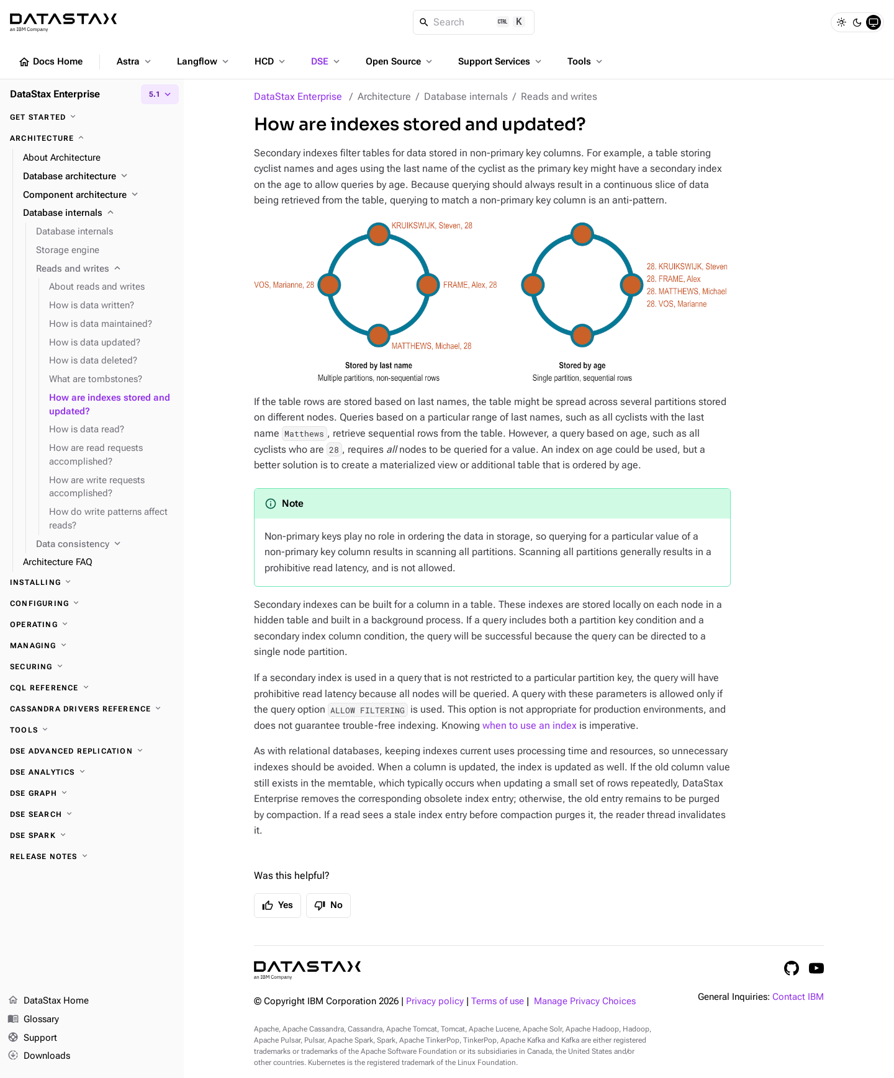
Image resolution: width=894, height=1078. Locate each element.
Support (32, 1038)
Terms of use (497, 1001)
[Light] (841, 22)
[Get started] (92, 117)
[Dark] (857, 22)
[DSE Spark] (92, 835)
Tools (586, 61)
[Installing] (92, 582)
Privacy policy (435, 1001)
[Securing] (92, 666)
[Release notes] (92, 856)
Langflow (204, 61)
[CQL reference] (92, 687)
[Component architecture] (98, 195)
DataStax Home (48, 1001)
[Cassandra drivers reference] (92, 708)
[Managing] (92, 645)
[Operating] (92, 624)
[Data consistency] (105, 544)
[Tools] (92, 730)
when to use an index (529, 725)
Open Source (400, 61)
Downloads (38, 1056)
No (328, 905)
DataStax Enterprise (298, 96)
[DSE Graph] (92, 793)
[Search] (474, 22)
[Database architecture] (98, 176)
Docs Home (50, 62)
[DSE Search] (92, 814)
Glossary (33, 1020)
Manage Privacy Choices (585, 1001)
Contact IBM (798, 997)
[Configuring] (92, 603)
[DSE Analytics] (92, 772)
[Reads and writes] (105, 269)
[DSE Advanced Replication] (92, 751)
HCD (271, 61)
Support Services (501, 61)
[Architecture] (92, 138)
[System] (873, 22)
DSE (326, 61)
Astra (135, 61)
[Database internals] (98, 213)
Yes (277, 905)
